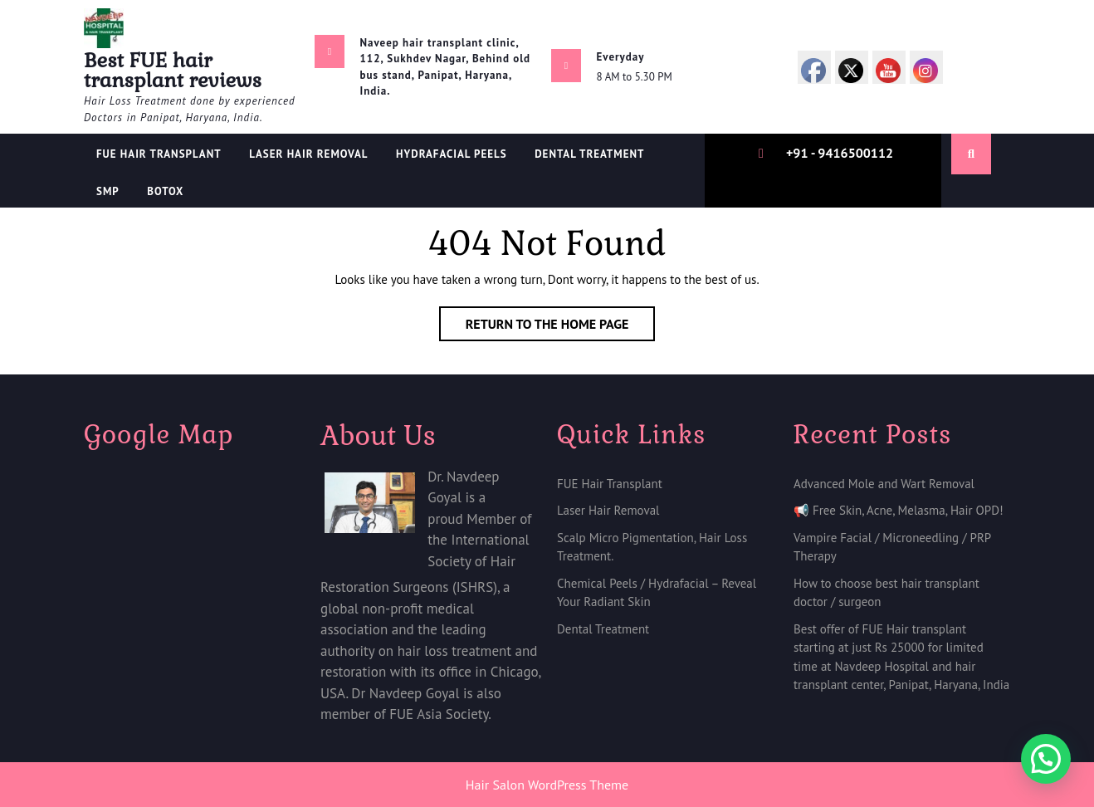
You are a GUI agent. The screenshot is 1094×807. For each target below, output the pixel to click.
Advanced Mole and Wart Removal (884, 484)
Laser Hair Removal (308, 154)
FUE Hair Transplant (159, 154)
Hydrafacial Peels (451, 154)
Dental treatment (589, 154)
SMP (108, 191)
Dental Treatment (603, 629)
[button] (1046, 759)
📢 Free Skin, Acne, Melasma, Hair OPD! (899, 510)
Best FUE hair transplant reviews (172, 70)
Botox (165, 191)
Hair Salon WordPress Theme (547, 784)
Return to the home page (561, 327)
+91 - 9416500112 (839, 152)
